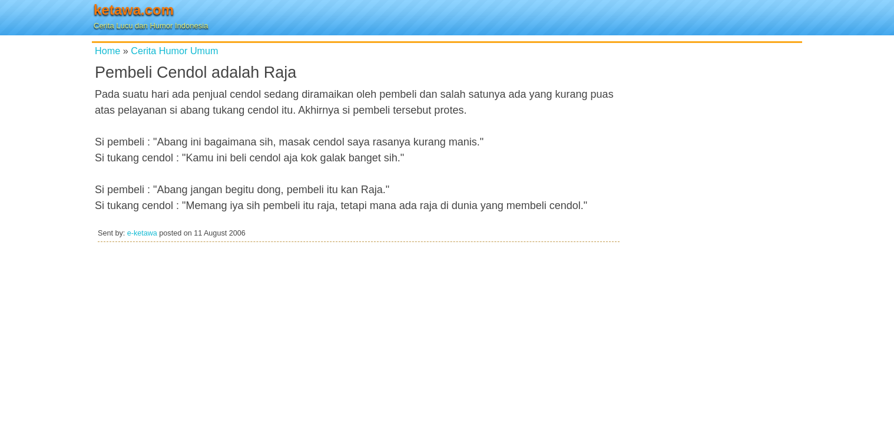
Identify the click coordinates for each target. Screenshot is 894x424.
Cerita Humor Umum (174, 50)
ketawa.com (134, 10)
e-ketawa (142, 233)
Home (107, 50)
